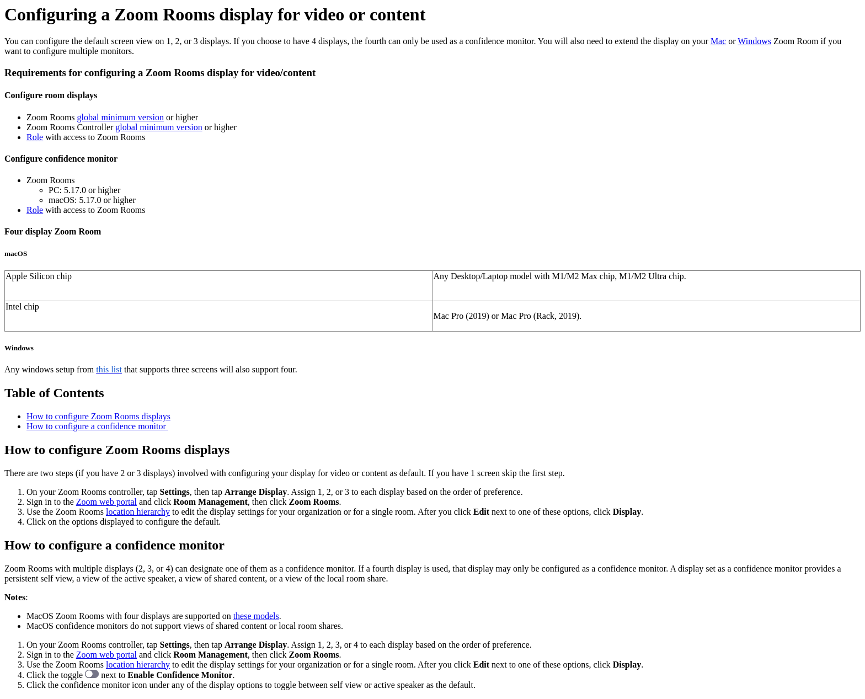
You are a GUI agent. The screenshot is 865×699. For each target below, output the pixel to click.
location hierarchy (138, 511)
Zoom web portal (106, 501)
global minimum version (120, 117)
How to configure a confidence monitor (97, 426)
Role (34, 137)
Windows (754, 41)
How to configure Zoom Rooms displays (98, 416)
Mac (718, 41)
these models (256, 616)
